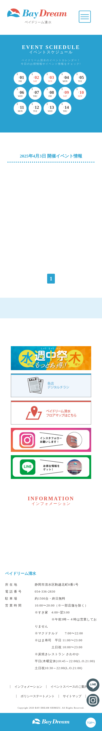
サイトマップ (72, 696)
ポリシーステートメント (38, 696)
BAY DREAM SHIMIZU (48, 708)
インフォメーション (28, 686)
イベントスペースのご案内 (69, 686)
